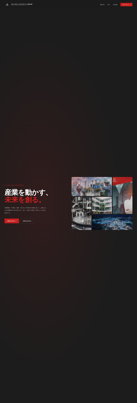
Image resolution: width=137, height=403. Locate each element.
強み (109, 4)
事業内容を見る (27, 221)
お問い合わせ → (126, 4)
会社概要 (115, 4)
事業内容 (102, 4)
